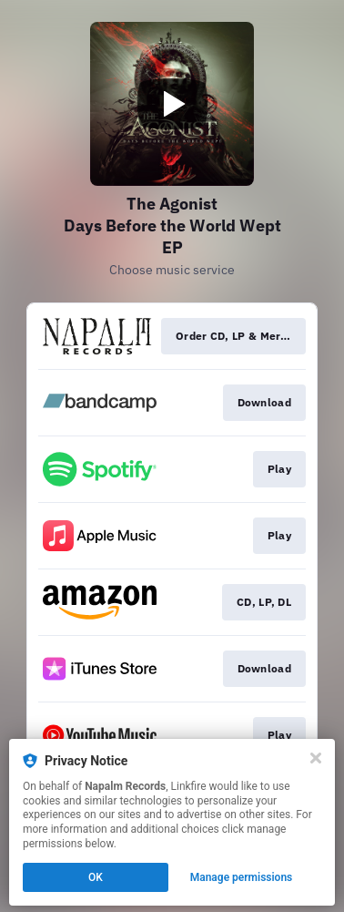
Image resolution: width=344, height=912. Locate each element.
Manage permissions (241, 877)
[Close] (315, 758)
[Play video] (172, 103)
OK (95, 877)
